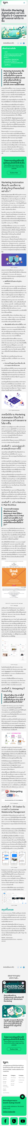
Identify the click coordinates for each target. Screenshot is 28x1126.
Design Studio (4, 1082)
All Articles (13, 1077)
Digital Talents (4, 1089)
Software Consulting (5, 1086)
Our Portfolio (6, 1092)
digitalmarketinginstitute (8, 939)
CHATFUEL (16, 880)
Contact (21, 1082)
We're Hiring (21, 1077)
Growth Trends (12, 1084)
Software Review (13, 1080)
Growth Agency (5, 1078)
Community (21, 1080)
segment (19, 939)
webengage (9, 937)
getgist (3, 941)
